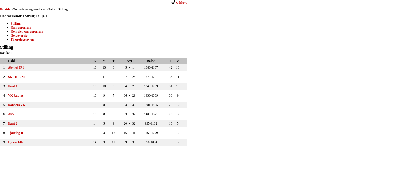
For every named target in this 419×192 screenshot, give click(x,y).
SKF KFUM (16, 77)
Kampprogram (21, 27)
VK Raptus (16, 95)
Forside (5, 9)
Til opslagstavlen (22, 39)
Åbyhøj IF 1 (16, 67)
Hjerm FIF (15, 142)
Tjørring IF (16, 133)
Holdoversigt (19, 35)
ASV (11, 114)
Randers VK (16, 105)
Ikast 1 (12, 86)
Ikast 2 (12, 123)
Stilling (16, 23)
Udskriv (181, 3)
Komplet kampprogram (27, 31)
